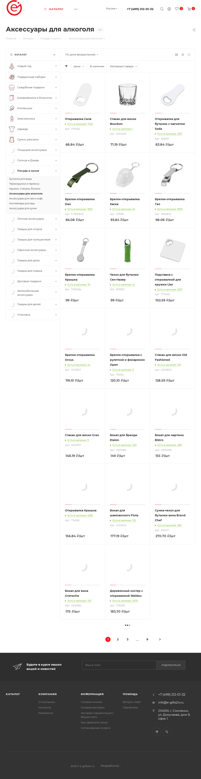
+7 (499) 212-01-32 (140, 9)
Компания (47, 694)
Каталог (13, 694)
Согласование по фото (96, 727)
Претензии (130, 707)
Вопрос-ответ (132, 701)
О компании (46, 701)
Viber (167, 731)
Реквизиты (45, 713)
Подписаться (171, 665)
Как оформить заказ (94, 722)
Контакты (44, 707)
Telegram (157, 731)
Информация (92, 694)
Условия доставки (93, 707)
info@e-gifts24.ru (171, 702)
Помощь (130, 694)
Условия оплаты (91, 701)
